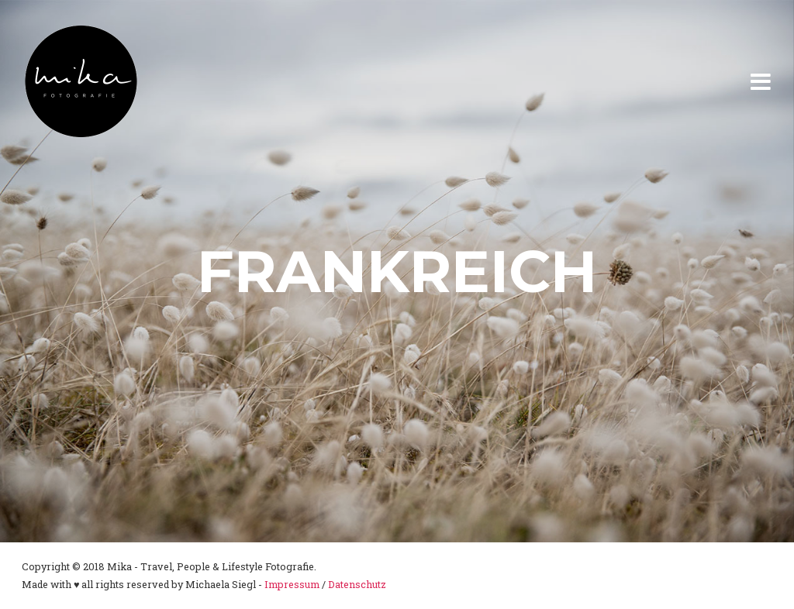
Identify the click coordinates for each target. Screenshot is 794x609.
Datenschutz (357, 584)
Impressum (291, 584)
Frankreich (397, 271)
